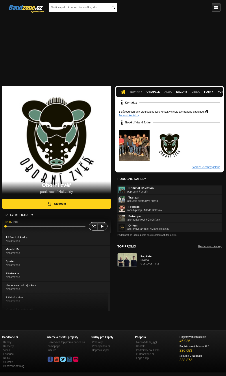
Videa (196, 91)
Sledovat (56, 203)
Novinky (136, 91)
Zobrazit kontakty (129, 115)
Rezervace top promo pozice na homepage (66, 344)
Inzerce (52, 350)
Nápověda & (146, 342)
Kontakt (140, 346)
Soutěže (8, 362)
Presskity (97, 342)
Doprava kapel (100, 350)
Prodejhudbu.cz (101, 346)
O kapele (153, 91)
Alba (168, 91)
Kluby (6, 358)
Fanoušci (8, 354)
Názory (181, 91)
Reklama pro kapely (210, 246)
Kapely (7, 342)
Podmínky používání (148, 350)
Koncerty (8, 346)
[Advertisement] (113, 48)
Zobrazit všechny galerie (206, 167)
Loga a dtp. (143, 358)
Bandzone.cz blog (13, 366)
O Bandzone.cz (145, 354)
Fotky (208, 91)
